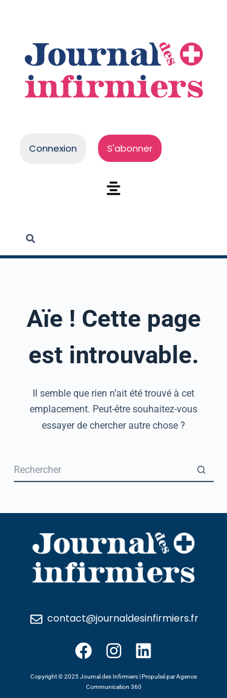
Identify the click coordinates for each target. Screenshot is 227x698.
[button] (113, 189)
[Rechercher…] (101, 470)
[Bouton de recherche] (201, 470)
